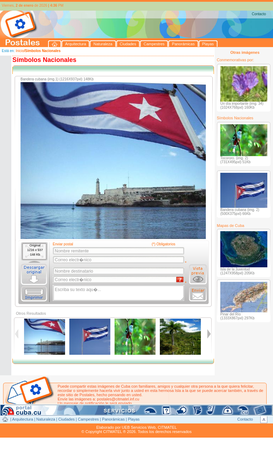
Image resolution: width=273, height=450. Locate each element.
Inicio (20, 51)
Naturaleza (45, 419)
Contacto (259, 14)
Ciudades (66, 419)
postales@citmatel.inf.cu (118, 399)
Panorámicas (113, 419)
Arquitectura (22, 419)
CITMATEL (167, 427)
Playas (134, 419)
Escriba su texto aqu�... (119, 293)
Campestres (88, 419)
